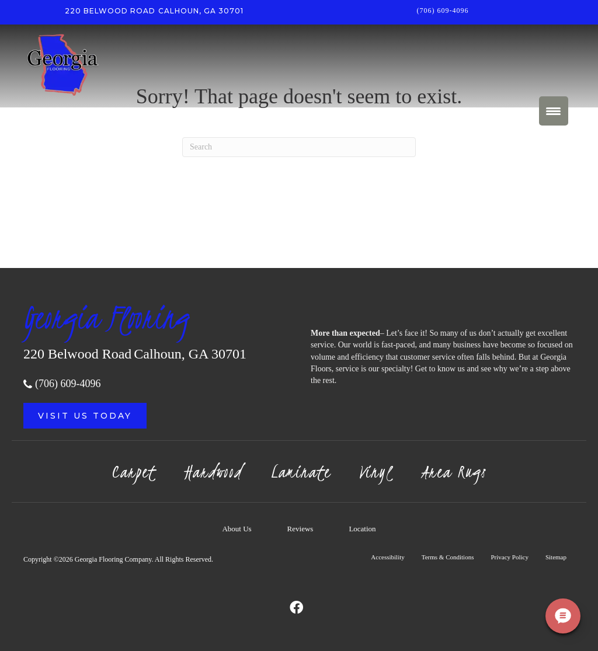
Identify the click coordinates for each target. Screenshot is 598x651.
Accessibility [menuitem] (387, 557)
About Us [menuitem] (236, 528)
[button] (85, 416)
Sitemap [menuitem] (555, 557)
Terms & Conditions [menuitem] (448, 557)
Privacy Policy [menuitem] (509, 557)
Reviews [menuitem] (300, 528)
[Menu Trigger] (553, 111)
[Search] (299, 147)
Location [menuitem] (362, 528)
